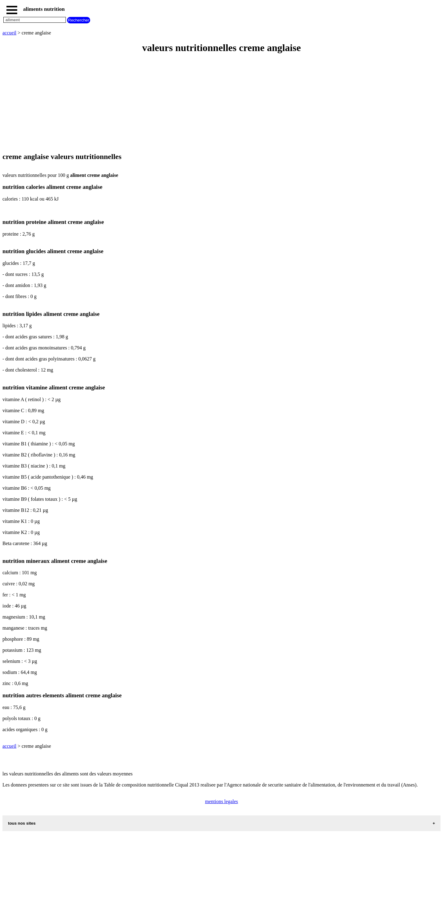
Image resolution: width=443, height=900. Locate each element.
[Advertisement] (187, 103)
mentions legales (221, 801)
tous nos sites (22, 823)
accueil (9, 32)
